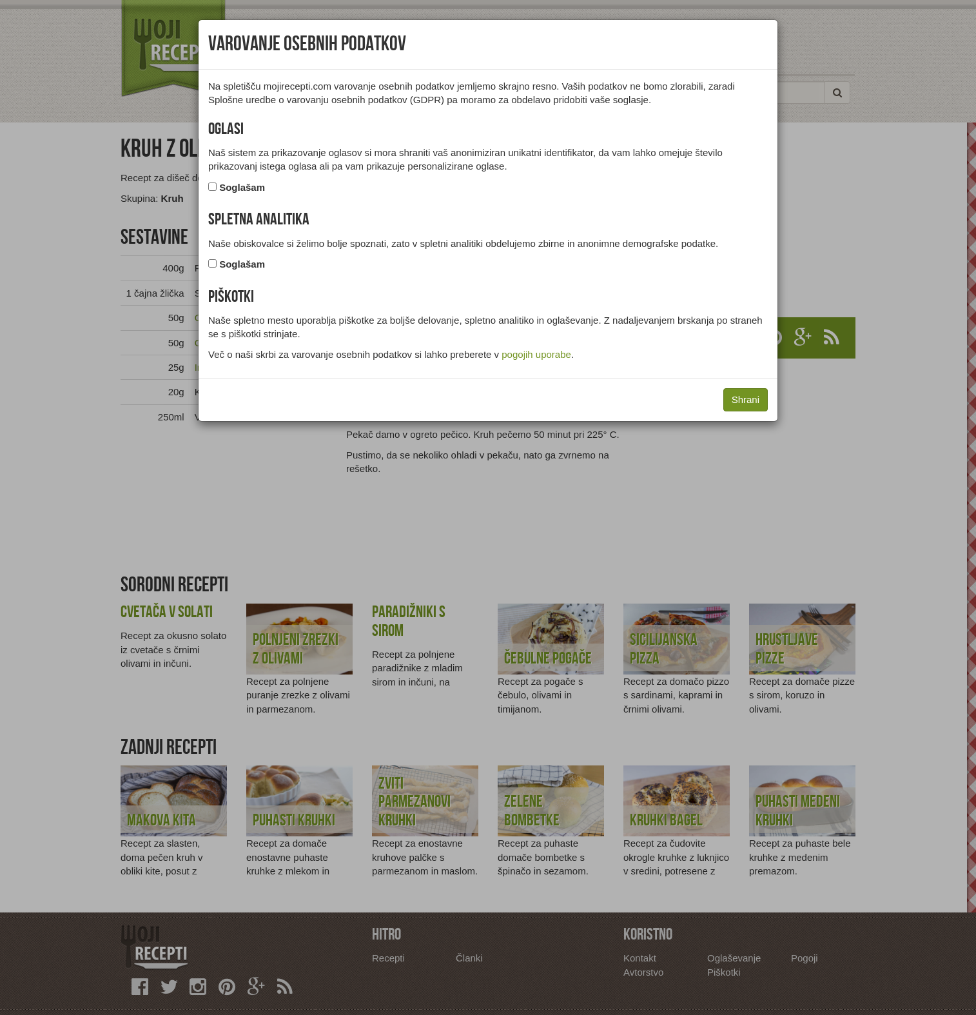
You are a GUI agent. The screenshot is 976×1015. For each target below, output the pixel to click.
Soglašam (242, 187)
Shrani (745, 399)
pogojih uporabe (536, 354)
